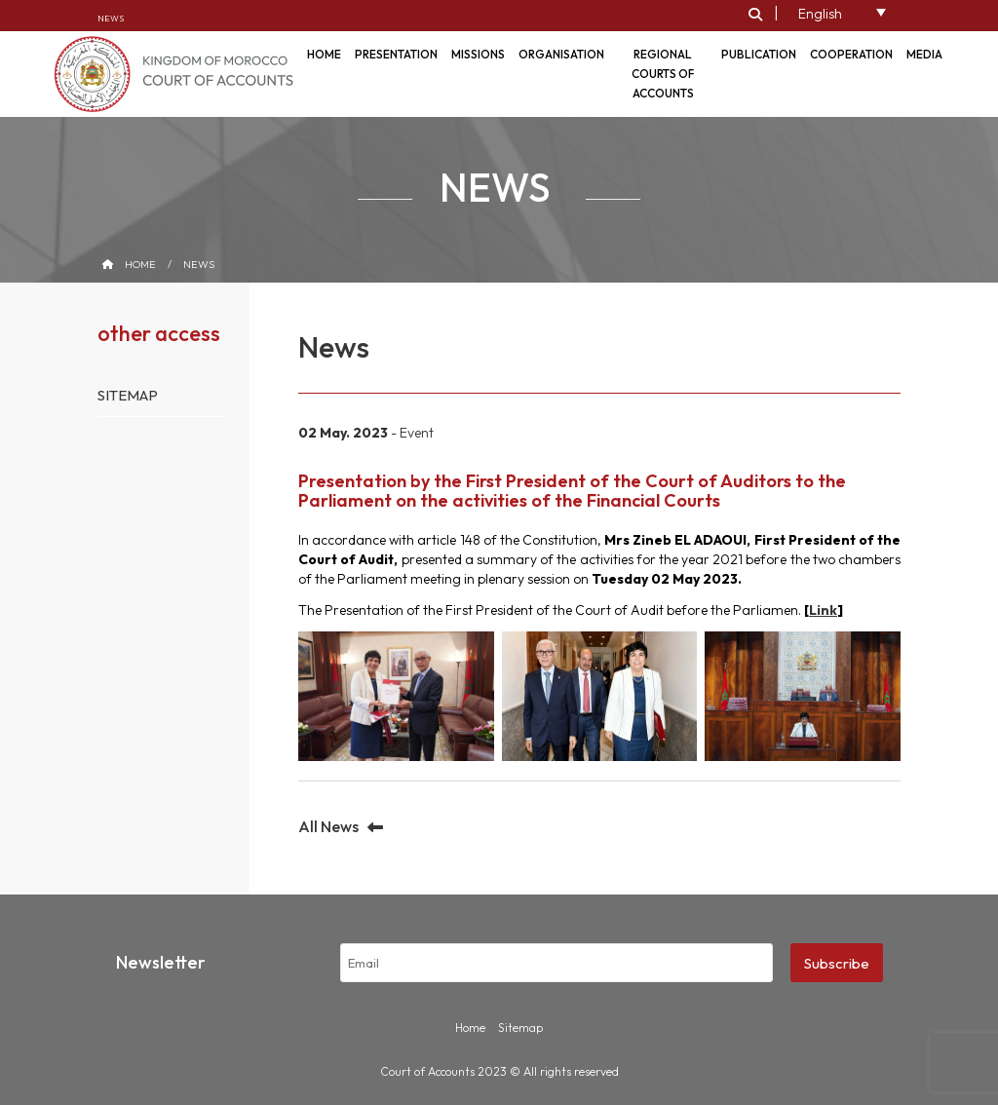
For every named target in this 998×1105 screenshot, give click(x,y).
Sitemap (127, 395)
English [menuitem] (820, 13)
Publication (758, 54)
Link (823, 610)
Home (140, 264)
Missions (478, 54)
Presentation (396, 54)
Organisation (561, 54)
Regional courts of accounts (663, 73)
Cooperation (851, 54)
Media (924, 54)
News (110, 18)
